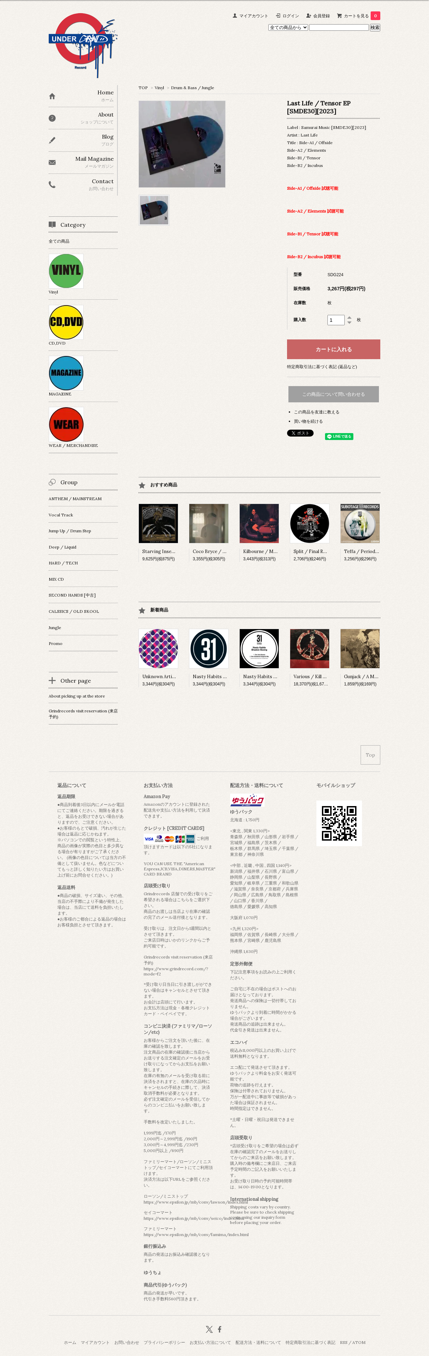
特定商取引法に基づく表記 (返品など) (322, 366)
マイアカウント (253, 15)
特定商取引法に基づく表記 (310, 1342)
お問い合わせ (126, 1342)
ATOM (358, 1342)
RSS (343, 1342)
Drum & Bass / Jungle (192, 87)
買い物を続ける (308, 421)
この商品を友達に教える (317, 411)
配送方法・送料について (258, 1342)
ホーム (70, 1342)
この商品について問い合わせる (333, 394)
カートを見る (362, 15)
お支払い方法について (210, 1342)
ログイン (291, 15)
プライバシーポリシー (164, 1342)
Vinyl (159, 87)
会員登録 (321, 15)
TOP (143, 87)
